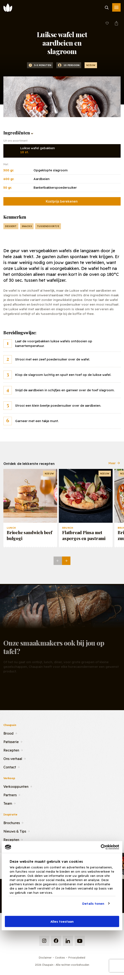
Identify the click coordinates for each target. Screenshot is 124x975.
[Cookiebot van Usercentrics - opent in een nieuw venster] (100, 847)
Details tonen (93, 903)
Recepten (11, 750)
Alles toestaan (62, 921)
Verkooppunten (15, 786)
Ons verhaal (12, 758)
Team (7, 803)
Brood (8, 733)
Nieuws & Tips (14, 831)
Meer (114, 466)
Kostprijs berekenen (62, 201)
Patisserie (11, 741)
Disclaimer (45, 957)
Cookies (60, 957)
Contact (9, 766)
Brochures (11, 822)
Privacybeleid (76, 957)
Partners (10, 794)
